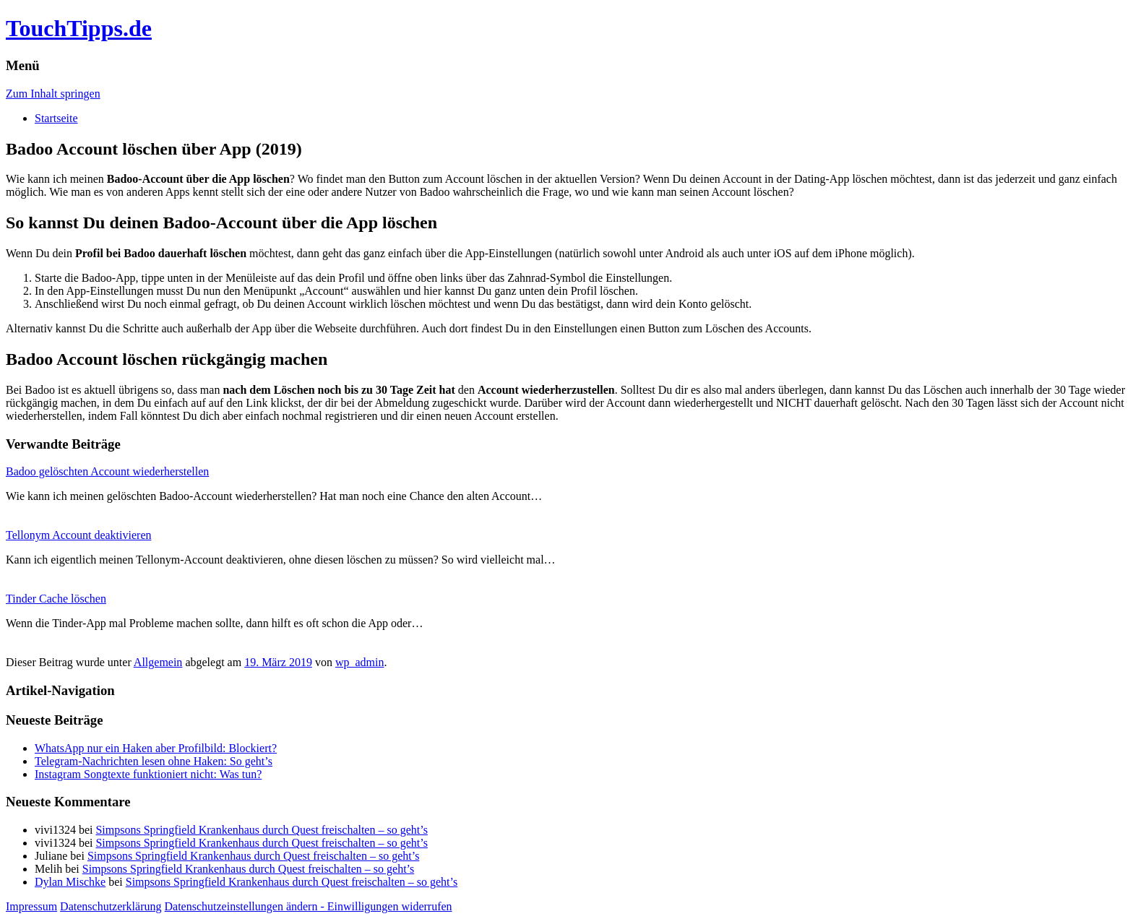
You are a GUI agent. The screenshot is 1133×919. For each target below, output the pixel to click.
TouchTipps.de (79, 28)
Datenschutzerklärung (110, 906)
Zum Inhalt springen (53, 93)
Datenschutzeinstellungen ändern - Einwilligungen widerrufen (308, 906)
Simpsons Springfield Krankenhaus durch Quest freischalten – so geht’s (261, 830)
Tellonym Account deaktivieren (78, 535)
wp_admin (359, 662)
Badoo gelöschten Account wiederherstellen (107, 471)
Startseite (56, 118)
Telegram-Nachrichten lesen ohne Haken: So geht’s (153, 761)
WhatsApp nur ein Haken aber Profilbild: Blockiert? (156, 748)
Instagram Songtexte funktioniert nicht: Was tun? (148, 774)
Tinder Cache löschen (56, 598)
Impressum (31, 906)
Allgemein (158, 662)
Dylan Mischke (70, 882)
